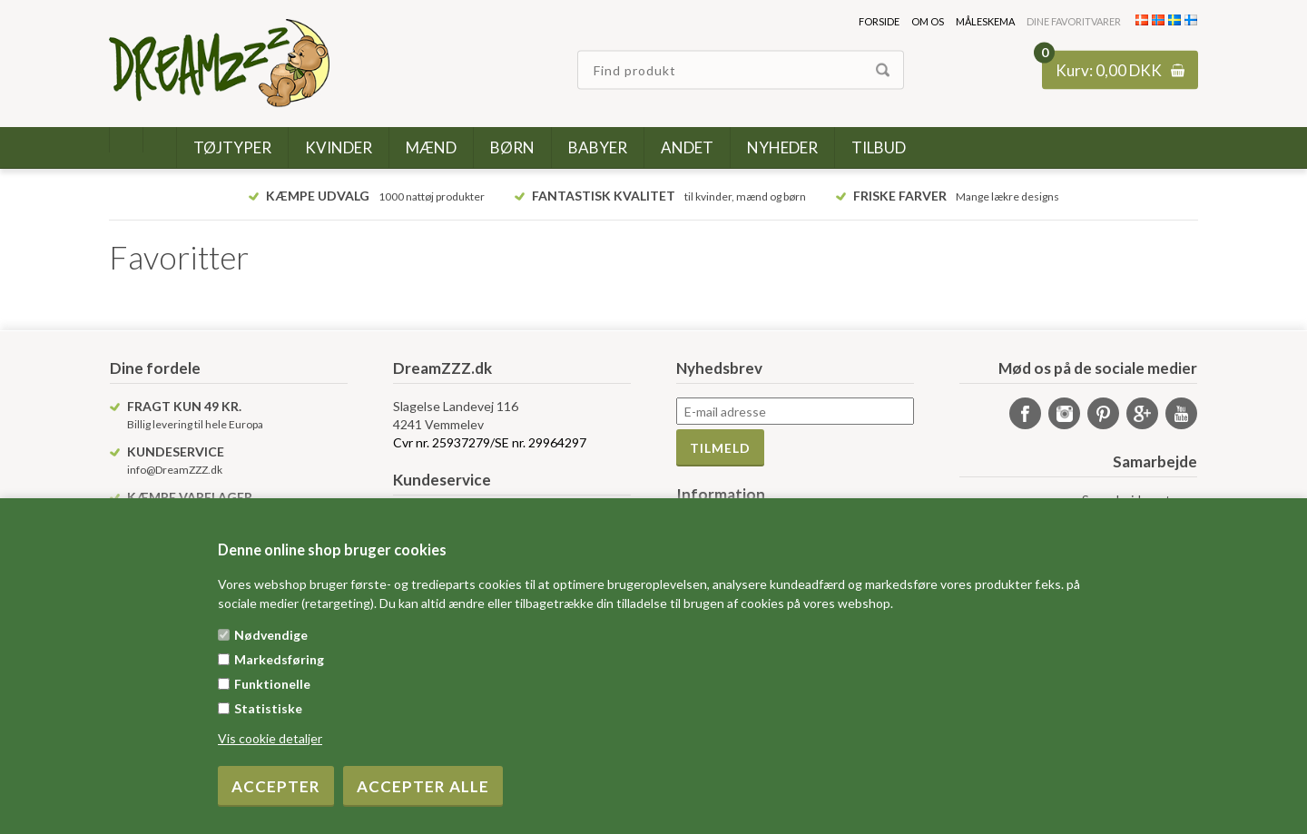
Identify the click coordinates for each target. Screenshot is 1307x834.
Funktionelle (272, 684)
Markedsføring (279, 659)
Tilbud (878, 147)
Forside (879, 21)
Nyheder (782, 147)
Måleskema (985, 21)
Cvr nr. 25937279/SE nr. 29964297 (489, 442)
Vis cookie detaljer (270, 738)
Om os (927, 21)
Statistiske (268, 708)
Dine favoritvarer (1074, 21)
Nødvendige (271, 635)
